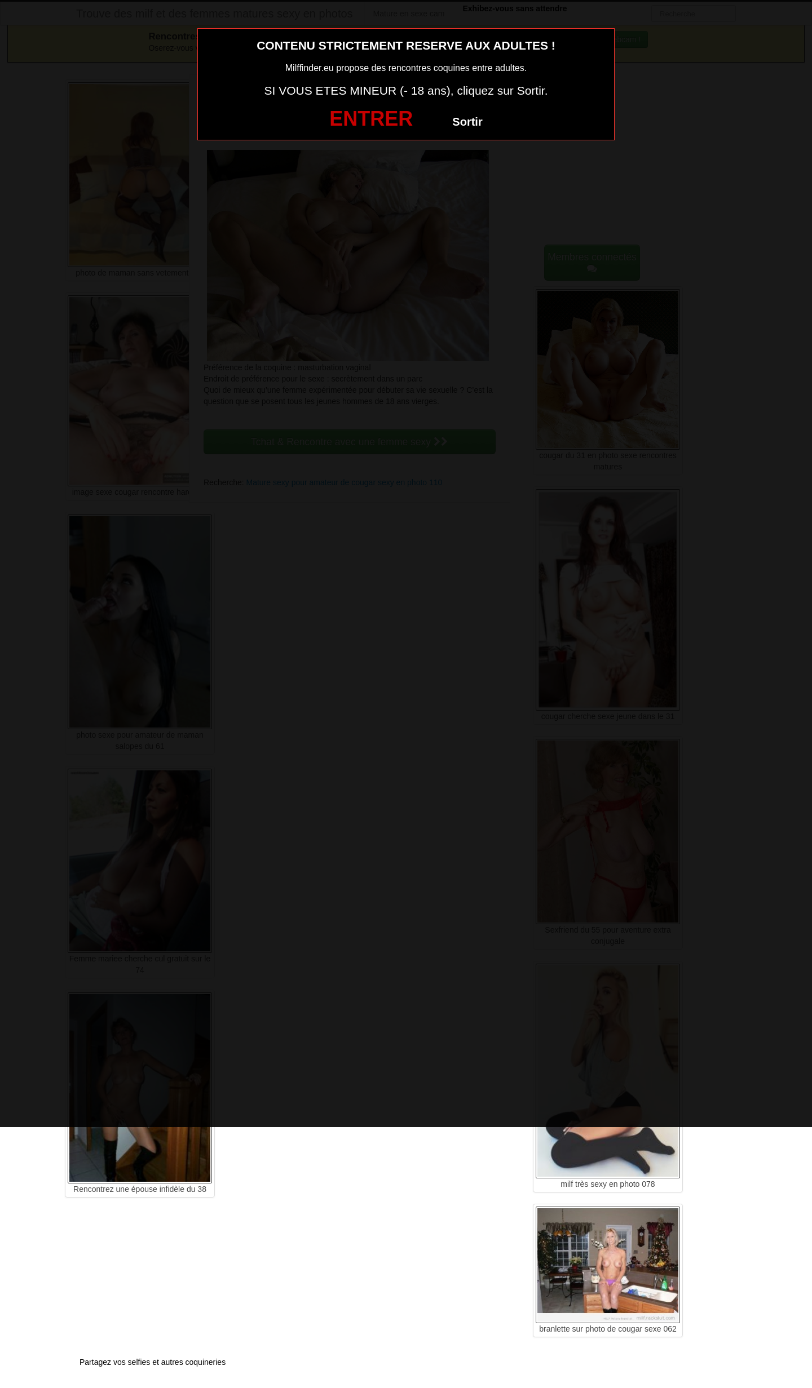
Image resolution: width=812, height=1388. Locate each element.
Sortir (467, 122)
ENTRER (371, 118)
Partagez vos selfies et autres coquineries (153, 1362)
